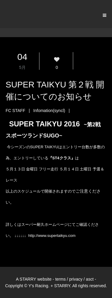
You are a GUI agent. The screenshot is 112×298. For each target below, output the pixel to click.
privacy (75, 279)
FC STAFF (15, 110)
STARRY (28, 279)
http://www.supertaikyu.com (52, 235)
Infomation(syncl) (49, 110)
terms (60, 279)
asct (90, 279)
